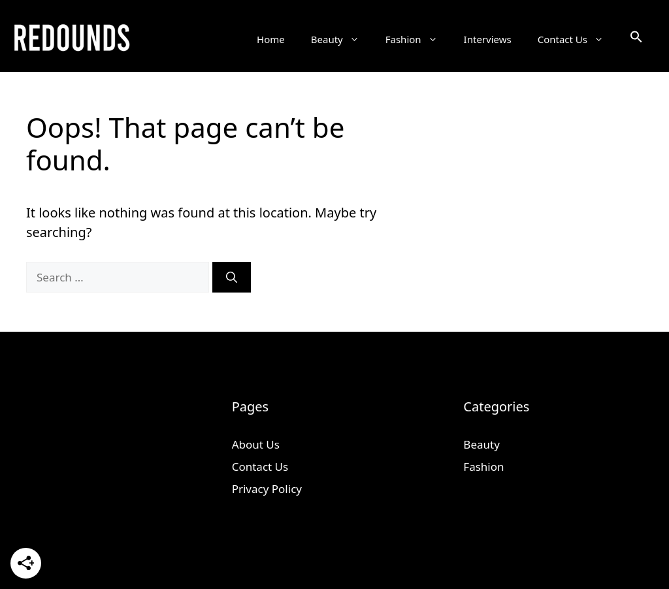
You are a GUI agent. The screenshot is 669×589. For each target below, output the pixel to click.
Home (271, 39)
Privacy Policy (267, 488)
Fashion (418, 39)
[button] (636, 39)
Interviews (488, 39)
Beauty (341, 39)
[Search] (231, 277)
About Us (256, 444)
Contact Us (577, 39)
